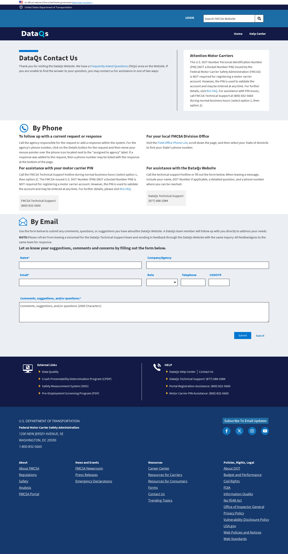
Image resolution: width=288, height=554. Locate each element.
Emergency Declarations (93, 481)
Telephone (189, 275)
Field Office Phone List (172, 143)
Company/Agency (159, 258)
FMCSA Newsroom (89, 468)
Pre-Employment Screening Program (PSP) (70, 393)
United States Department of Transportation (45, 7)
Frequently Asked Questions (109, 66)
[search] (259, 18)
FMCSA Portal (29, 494)
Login (189, 18)
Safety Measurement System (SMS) (65, 386)
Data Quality (50, 372)
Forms (153, 487)
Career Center (158, 468)
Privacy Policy (234, 513)
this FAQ (211, 91)
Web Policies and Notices (242, 532)
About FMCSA (29, 468)
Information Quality (238, 494)
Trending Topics (160, 500)
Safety (23, 481)
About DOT (232, 468)
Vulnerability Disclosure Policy (246, 519)
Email (24, 275)
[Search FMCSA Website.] (229, 18)
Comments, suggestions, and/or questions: (50, 298)
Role (150, 275)
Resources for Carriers (165, 475)
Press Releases (86, 475)
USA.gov (230, 526)
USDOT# (215, 275)
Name (24, 258)
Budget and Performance (243, 475)
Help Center (257, 34)
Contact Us (206, 372)
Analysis (25, 487)
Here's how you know (81, 2)
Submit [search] (242, 335)
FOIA (227, 487)
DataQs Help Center (182, 372)
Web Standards (235, 539)
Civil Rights (232, 481)
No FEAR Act (233, 500)
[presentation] (49, 337)
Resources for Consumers (167, 481)
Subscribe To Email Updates (245, 421)
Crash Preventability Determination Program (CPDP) (77, 379)
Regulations (28, 475)
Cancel (260, 335)
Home (238, 34)
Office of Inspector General (244, 507)
